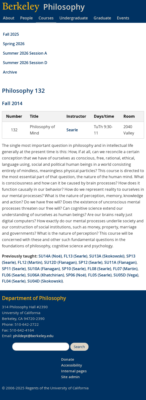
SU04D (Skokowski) (45, 281)
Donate (67, 359)
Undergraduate (73, 18)
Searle (72, 130)
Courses (46, 18)
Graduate (102, 18)
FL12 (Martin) (30, 262)
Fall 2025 (11, 34)
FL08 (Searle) (99, 268)
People (26, 18)
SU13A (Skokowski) (106, 256)
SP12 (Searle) (90, 262)
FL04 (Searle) (13, 281)
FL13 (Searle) (75, 256)
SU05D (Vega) (126, 275)
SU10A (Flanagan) (44, 268)
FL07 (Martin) (125, 268)
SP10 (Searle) (74, 268)
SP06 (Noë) (76, 275)
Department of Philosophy (34, 298)
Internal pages (74, 371)
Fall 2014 (12, 103)
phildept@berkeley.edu (33, 335)
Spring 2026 (13, 43)
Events (123, 18)
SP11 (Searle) (14, 268)
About (8, 18)
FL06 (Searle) (13, 275)
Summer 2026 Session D (25, 62)
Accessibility (71, 365)
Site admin (70, 377)
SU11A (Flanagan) (120, 262)
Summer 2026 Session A (25, 53)
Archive (10, 72)
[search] (40, 346)
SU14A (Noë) (50, 256)
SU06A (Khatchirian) (45, 275)
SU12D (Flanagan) (60, 262)
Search (79, 346)
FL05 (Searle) (100, 275)
